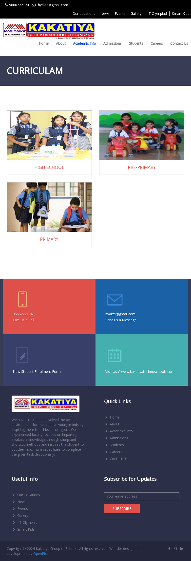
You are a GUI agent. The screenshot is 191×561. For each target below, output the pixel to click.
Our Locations (84, 13)
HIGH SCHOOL (49, 167)
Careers (157, 43)
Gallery (136, 13)
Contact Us (179, 43)
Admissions (112, 43)
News (105, 13)
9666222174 (23, 314)
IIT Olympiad (157, 13)
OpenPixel (41, 553)
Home (44, 43)
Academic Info (84, 43)
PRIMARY (49, 239)
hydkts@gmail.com (120, 314)
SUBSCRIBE (122, 508)
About (61, 43)
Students (136, 43)
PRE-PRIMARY (142, 167)
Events (120, 13)
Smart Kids (23, 529)
